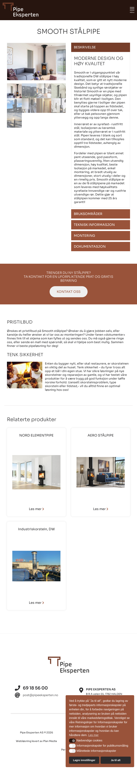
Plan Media (50, 741)
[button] (72, 741)
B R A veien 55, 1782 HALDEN (104, 694)
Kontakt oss (68, 292)
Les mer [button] (93, 735)
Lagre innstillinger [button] (84, 760)
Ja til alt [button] (115, 760)
